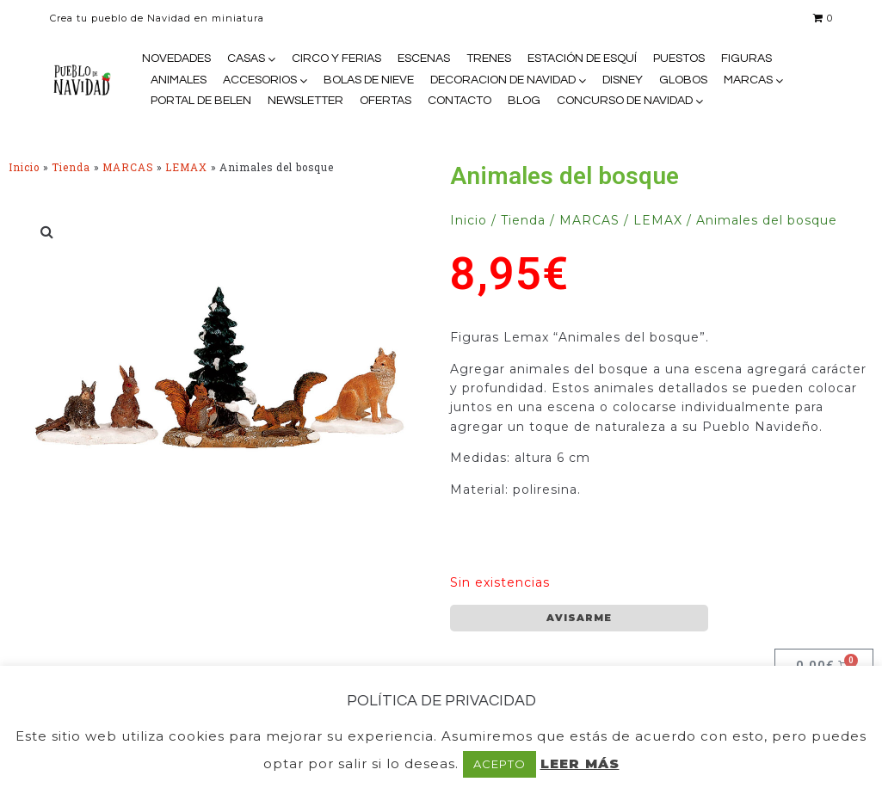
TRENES (488, 58)
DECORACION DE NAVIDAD (503, 80)
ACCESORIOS (260, 80)
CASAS (246, 58)
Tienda (71, 167)
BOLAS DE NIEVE (369, 80)
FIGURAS (746, 58)
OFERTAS (385, 101)
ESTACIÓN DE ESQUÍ (582, 58)
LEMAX (186, 167)
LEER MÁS (580, 763)
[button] (47, 231)
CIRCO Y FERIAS (336, 58)
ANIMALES (179, 80)
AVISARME (579, 618)
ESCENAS (424, 58)
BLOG (524, 101)
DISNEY (622, 80)
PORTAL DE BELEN (201, 101)
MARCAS (748, 80)
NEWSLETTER (305, 101)
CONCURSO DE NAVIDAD (625, 101)
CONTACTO (459, 101)
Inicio (24, 167)
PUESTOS (679, 58)
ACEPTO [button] (499, 764)
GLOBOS (683, 80)
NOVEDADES (176, 58)
